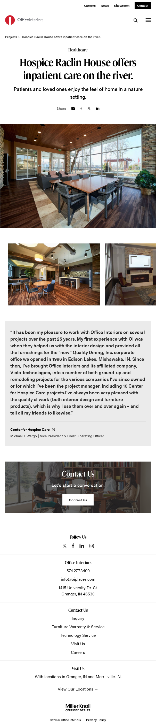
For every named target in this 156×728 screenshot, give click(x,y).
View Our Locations (75, 689)
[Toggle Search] (136, 20)
